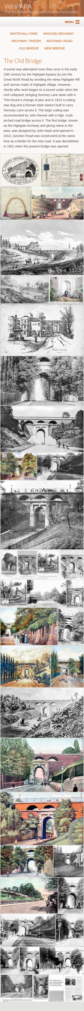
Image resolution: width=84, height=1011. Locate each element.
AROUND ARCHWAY (58, 33)
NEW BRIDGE (54, 48)
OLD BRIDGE (29, 48)
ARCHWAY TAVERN (26, 41)
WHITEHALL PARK (24, 33)
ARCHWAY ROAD (59, 41)
